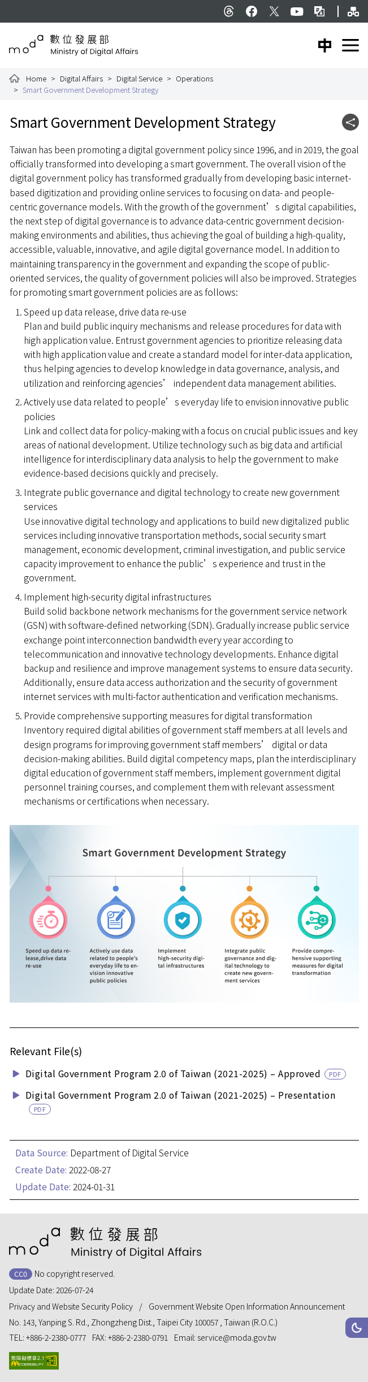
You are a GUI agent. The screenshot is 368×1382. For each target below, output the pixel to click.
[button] (356, 1328)
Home (36, 78)
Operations (194, 78)
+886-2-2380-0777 (56, 1337)
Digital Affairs (81, 78)
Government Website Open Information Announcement (247, 1306)
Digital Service (139, 78)
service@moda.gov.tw (236, 1337)
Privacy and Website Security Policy (71, 1306)
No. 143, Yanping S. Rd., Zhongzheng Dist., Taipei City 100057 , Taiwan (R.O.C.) (143, 1322)
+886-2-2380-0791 (138, 1337)
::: (15, 5)
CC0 (20, 1273)
